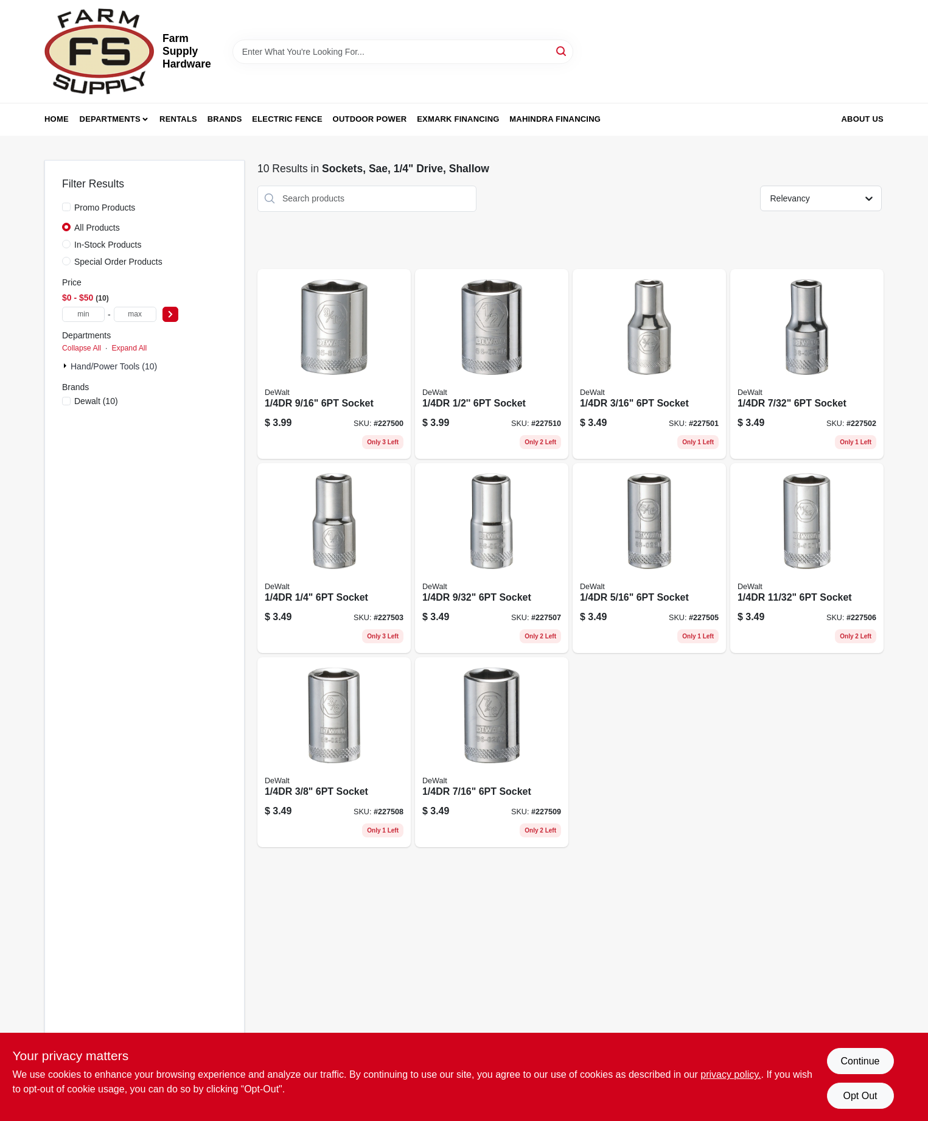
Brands (225, 119)
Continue (859, 1061)
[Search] (562, 51)
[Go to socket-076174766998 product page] (649, 558)
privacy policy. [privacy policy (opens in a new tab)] (730, 1074)
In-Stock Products (108, 245)
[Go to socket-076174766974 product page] (334, 558)
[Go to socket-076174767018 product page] (334, 752)
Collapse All (81, 348)
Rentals (178, 119)
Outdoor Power (370, 119)
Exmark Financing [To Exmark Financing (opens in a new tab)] (458, 119)
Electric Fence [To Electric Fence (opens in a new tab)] (287, 119)
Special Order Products (118, 262)
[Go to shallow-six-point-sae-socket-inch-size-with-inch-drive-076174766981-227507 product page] (491, 558)
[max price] (135, 314)
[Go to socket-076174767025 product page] (491, 752)
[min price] (83, 314)
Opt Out (860, 1096)
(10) (96, 401)
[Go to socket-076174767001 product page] (807, 558)
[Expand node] (66, 365)
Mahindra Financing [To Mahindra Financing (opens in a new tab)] (555, 119)
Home (56, 119)
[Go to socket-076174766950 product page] (649, 364)
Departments (110, 119)
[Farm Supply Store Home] (99, 51)
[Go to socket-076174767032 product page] (491, 364)
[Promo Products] (66, 207)
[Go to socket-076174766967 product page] (807, 364)
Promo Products (104, 207)
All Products (97, 228)
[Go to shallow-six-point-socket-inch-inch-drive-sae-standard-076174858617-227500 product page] (334, 364)
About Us (863, 119)
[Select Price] (170, 314)
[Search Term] (402, 52)
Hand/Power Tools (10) (114, 366)
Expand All (129, 348)
